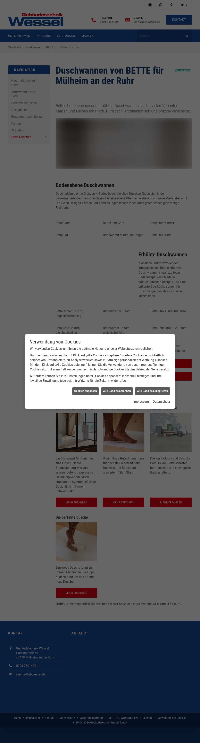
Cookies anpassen (85, 374)
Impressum (141, 385)
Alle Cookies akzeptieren (152, 374)
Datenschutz (161, 385)
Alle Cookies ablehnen (117, 374)
